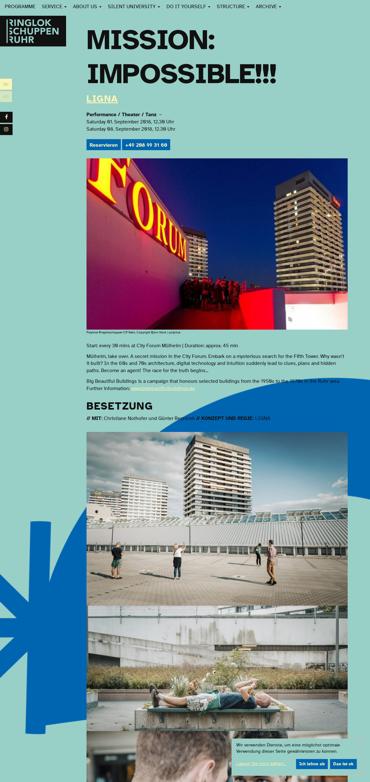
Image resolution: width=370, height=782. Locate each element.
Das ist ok (343, 764)
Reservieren (104, 145)
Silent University (134, 6)
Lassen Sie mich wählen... (261, 764)
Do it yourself (188, 6)
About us (87, 6)
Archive (268, 6)
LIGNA (102, 99)
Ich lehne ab (312, 764)
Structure (233, 6)
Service (54, 6)
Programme (20, 6)
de (7, 84)
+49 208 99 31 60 (146, 145)
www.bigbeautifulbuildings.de (163, 388)
